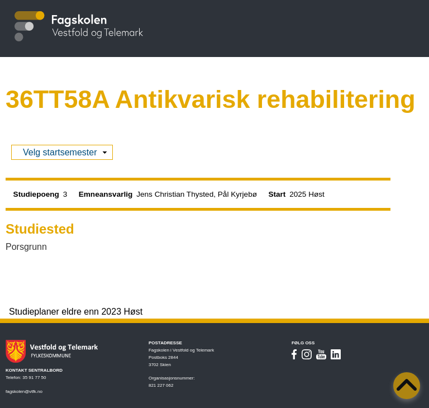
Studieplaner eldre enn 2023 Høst (75, 311)
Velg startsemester (60, 152)
